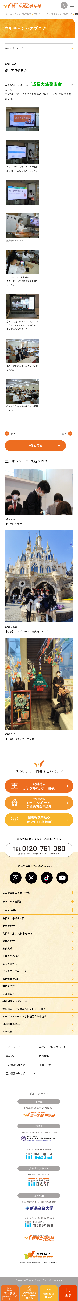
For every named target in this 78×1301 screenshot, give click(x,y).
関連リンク (45, 1064)
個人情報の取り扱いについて (21, 1073)
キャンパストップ (14, 48)
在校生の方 (8, 986)
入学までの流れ (11, 956)
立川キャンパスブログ (61, 13)
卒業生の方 (8, 993)
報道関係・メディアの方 (15, 1001)
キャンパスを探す (23, 13)
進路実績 (7, 948)
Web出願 (7, 1031)
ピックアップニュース (14, 971)
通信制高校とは (11, 978)
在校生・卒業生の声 (13, 918)
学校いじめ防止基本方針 (52, 1047)
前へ (13, 433)
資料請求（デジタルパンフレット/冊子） (25, 1009)
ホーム (9, 13)
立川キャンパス (41, 13)
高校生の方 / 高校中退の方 (17, 933)
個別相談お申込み (12, 1024)
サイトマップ (13, 1047)
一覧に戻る (35, 445)
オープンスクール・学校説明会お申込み (24, 1016)
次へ (64, 433)
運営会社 (10, 1056)
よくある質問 (9, 963)
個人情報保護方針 (15, 1064)
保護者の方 (8, 941)
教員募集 (44, 1056)
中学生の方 (8, 926)
